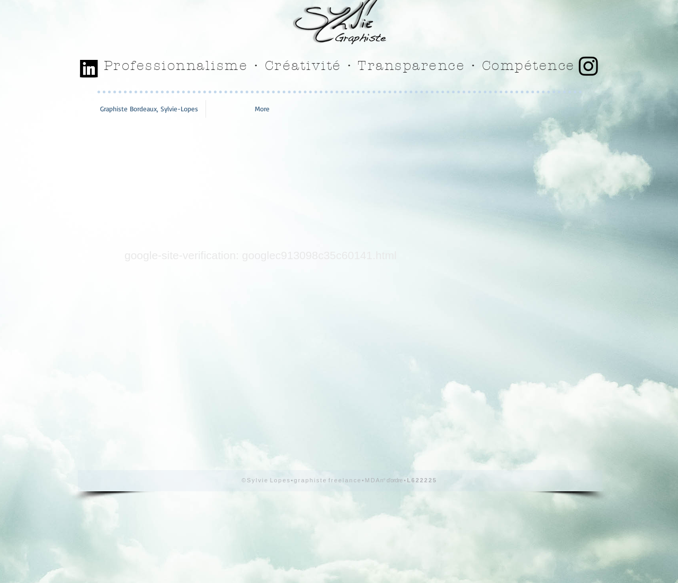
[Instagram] (588, 65)
